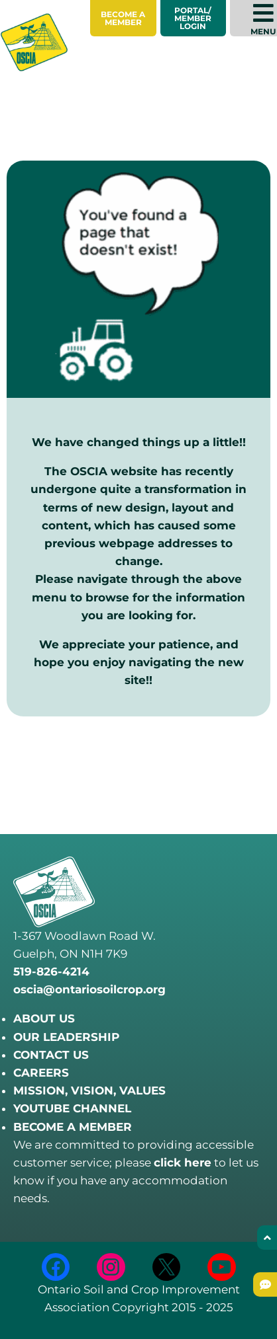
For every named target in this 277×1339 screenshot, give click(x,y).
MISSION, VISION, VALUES (89, 1090)
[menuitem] (123, 18)
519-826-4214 (51, 971)
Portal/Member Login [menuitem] (192, 18)
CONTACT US (51, 1054)
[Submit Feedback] (265, 1284)
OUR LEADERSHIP (66, 1037)
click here (182, 1162)
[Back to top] (267, 1237)
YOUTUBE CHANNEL (72, 1108)
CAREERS (41, 1072)
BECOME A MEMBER (72, 1126)
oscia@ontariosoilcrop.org (89, 989)
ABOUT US (44, 1018)
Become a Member (123, 18)
